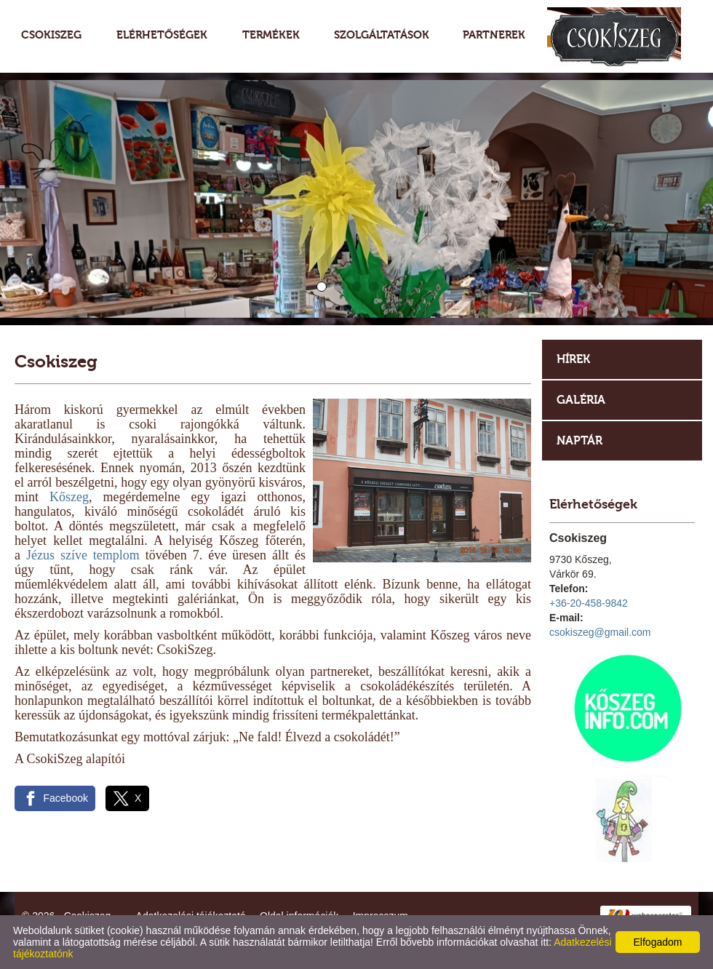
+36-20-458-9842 (588, 603)
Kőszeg (69, 497)
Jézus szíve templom (83, 555)
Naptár (579, 440)
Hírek (573, 359)
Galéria (581, 400)
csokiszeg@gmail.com (599, 632)
